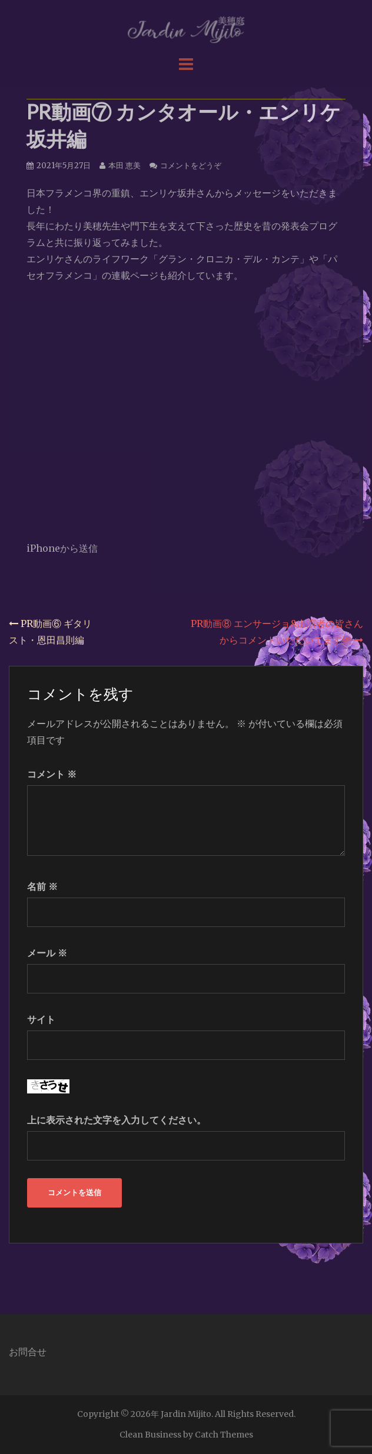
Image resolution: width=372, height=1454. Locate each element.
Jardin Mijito (186, 1414)
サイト (41, 1019)
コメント (52, 774)
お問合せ (27, 1352)
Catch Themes (224, 1434)
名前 (42, 886)
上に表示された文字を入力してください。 (116, 1120)
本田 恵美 (124, 166)
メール (47, 953)
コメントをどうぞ (190, 166)
